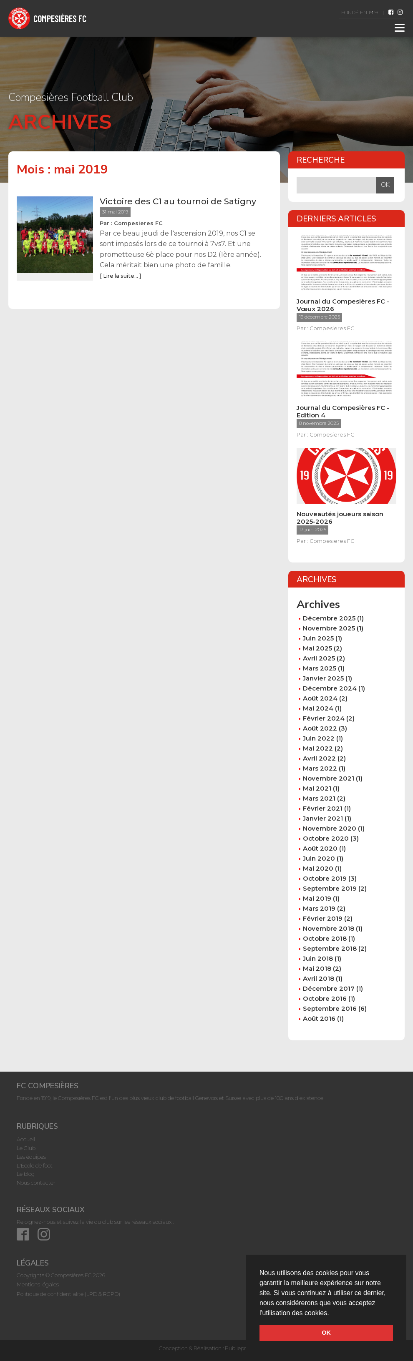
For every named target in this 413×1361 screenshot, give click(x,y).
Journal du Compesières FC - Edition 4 (343, 411)
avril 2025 (319, 658)
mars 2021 (319, 798)
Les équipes (31, 1156)
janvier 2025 (323, 678)
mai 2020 (318, 868)
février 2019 (322, 918)
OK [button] (326, 1332)
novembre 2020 (329, 828)
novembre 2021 (328, 778)
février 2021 (322, 808)
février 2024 (324, 718)
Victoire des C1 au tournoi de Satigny (178, 201)
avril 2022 (319, 758)
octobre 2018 (325, 938)
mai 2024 (318, 708)
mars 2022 (320, 768)
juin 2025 (318, 638)
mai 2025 (317, 648)
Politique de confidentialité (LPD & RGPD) (68, 1294)
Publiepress (239, 1348)
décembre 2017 (329, 988)
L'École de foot (35, 1165)
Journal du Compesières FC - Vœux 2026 (343, 305)
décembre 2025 (329, 618)
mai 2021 (317, 788)
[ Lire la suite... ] (120, 276)
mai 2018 (317, 968)
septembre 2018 (330, 948)
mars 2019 (319, 908)
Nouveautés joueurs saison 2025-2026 (340, 517)
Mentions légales (38, 1284)
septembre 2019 (330, 888)
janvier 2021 (323, 818)
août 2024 (320, 698)
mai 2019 (317, 898)
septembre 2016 (330, 1008)
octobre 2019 (325, 878)
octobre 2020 (326, 838)
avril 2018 (318, 978)
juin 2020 (319, 858)
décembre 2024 (330, 688)
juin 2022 (319, 738)
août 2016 (319, 1018)
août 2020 (320, 848)
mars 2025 (319, 668)
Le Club (26, 1148)
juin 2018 (318, 958)
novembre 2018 (328, 928)
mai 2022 (318, 748)
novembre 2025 (329, 628)
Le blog (26, 1173)
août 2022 (320, 728)
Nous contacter (36, 1182)
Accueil (26, 1139)
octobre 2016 (325, 998)
